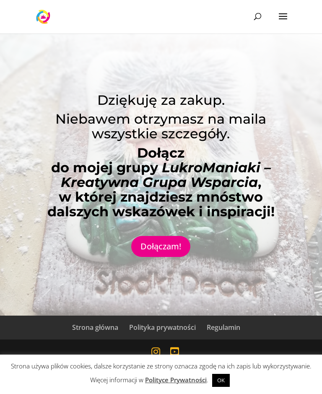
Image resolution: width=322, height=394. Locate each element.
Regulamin (223, 327)
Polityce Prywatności (176, 380)
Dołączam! (160, 246)
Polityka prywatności (162, 327)
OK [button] (221, 380)
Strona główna (95, 327)
